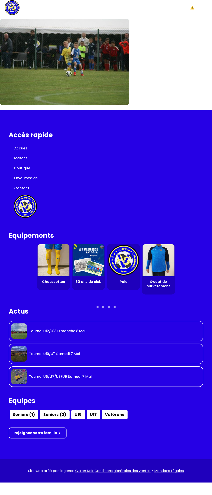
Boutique (22, 168)
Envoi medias (26, 178)
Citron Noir (84, 470)
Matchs (21, 158)
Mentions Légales (169, 470)
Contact (21, 188)
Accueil (20, 148)
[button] (199, 8)
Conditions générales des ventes (123, 470)
